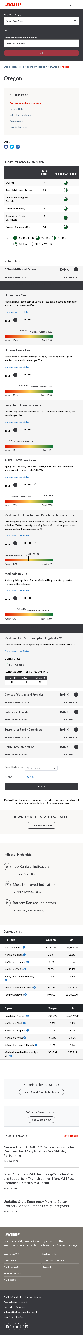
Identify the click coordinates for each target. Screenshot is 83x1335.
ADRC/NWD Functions (29, 892)
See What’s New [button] (41, 1119)
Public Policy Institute (53, 1260)
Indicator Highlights (20, 114)
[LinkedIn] (26, 1326)
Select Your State (15, 20)
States (53, 67)
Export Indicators (14, 767)
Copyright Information (14, 1307)
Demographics (17, 121)
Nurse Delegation (26, 874)
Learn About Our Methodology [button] (41, 1092)
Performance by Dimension (25, 102)
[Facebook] (7, 1326)
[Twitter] (17, 1326)
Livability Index (49, 1253)
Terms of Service (32, 1297)
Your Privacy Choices (14, 1317)
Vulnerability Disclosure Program (19, 1312)
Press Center (10, 1260)
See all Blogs (71, 1135)
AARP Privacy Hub (12, 1297)
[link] (6, 147)
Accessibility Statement (15, 1302)
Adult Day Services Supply (30, 910)
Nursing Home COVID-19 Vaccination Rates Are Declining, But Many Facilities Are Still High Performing (39, 1151)
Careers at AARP (12, 1253)
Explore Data (16, 108)
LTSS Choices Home (14, 67)
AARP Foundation (12, 1266)
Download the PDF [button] (41, 825)
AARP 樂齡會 (10, 1279)
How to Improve (18, 127)
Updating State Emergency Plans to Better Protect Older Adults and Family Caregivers (36, 1203)
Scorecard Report (37, 67)
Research (47, 1266)
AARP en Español (12, 1273)
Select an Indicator (15, 43)
